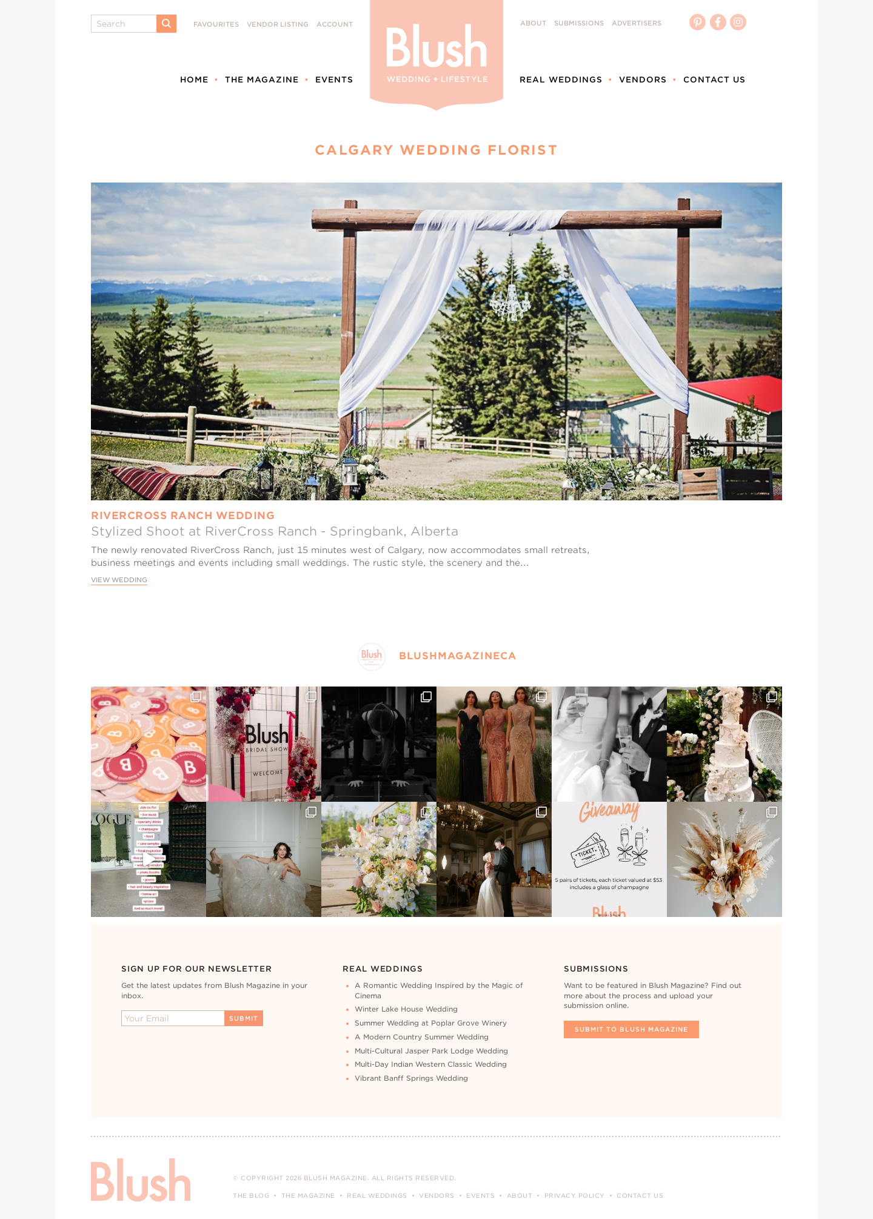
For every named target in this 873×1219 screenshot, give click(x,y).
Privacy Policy (574, 1195)
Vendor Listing (278, 25)
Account (334, 25)
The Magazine (262, 79)
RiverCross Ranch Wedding (183, 515)
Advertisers (636, 23)
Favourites (216, 25)
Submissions (579, 23)
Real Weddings (561, 79)
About (533, 23)
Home (194, 79)
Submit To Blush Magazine (631, 1029)
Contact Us (714, 79)
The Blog (251, 1195)
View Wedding (119, 580)
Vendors (643, 79)
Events (334, 79)
